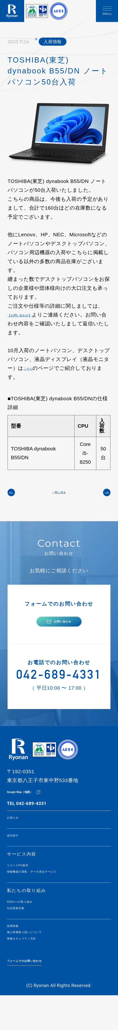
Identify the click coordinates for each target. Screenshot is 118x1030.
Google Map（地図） (28, 807)
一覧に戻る (59, 495)
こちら (31, 368)
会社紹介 (16, 853)
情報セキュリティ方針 (31, 969)
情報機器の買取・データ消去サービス (48, 893)
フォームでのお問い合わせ (36, 993)
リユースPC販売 (25, 885)
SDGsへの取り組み (28, 925)
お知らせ (17, 833)
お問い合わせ (62, 630)
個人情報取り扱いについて (36, 961)
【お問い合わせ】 (28, 315)
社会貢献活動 (21, 933)
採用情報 (16, 953)
